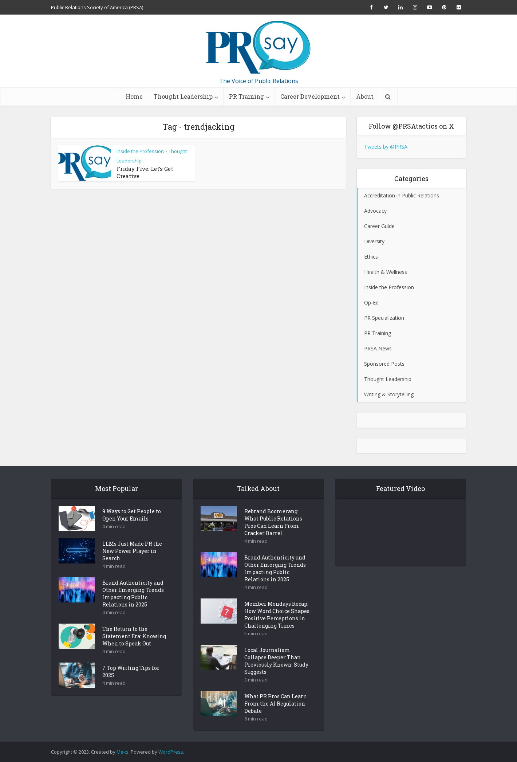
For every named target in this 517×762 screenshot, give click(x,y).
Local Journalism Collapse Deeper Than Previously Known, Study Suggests (276, 673)
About (365, 96)
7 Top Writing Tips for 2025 (130, 684)
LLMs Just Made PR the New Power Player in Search (132, 563)
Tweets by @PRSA (385, 146)
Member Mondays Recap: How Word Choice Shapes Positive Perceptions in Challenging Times (276, 627)
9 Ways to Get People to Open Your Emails (131, 528)
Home (134, 96)
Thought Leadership (183, 96)
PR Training (246, 96)
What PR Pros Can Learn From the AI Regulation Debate (275, 716)
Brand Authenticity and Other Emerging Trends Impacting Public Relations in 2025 (133, 606)
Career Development (310, 96)
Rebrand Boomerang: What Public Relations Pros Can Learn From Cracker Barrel (273, 535)
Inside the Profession (140, 151)
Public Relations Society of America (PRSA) (97, 7)
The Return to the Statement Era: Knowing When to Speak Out (134, 649)
